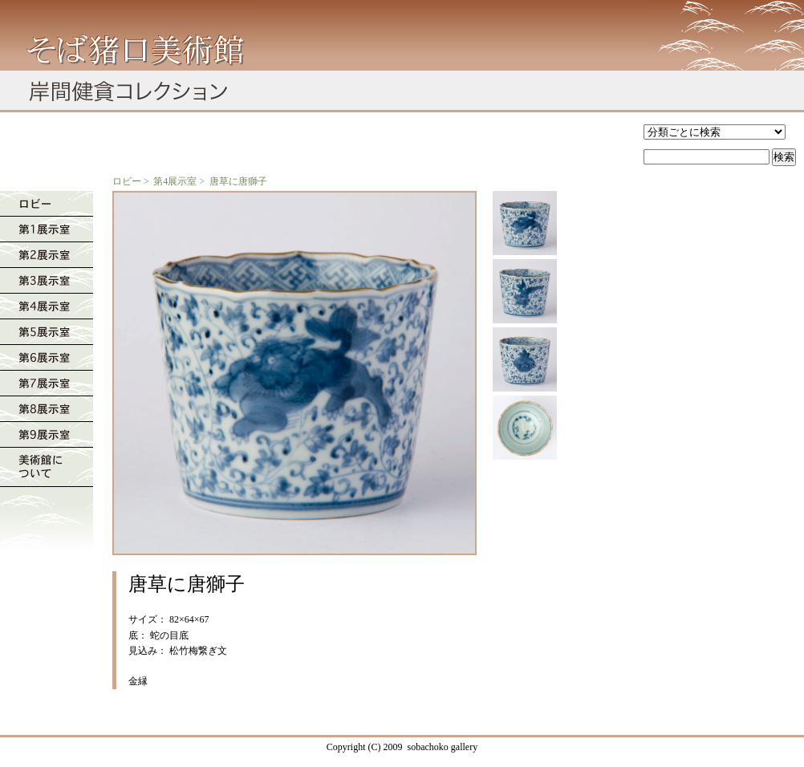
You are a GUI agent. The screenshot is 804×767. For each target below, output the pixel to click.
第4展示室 (175, 181)
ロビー (126, 181)
